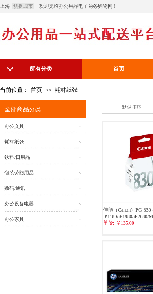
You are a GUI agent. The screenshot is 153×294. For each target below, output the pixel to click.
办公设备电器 (19, 204)
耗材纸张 (66, 90)
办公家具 (14, 219)
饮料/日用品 (17, 157)
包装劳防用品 (19, 173)
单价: (108, 223)
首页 (36, 90)
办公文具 (14, 126)
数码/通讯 (14, 188)
